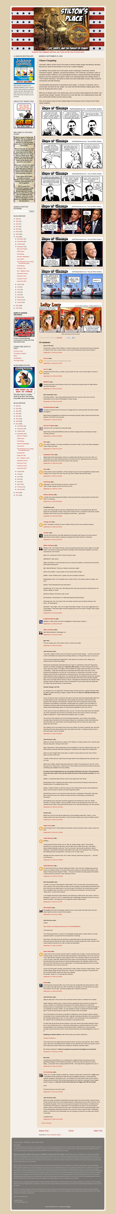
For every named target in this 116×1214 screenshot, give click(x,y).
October (19, 244)
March (19, 297)
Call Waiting (20, 254)
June (18, 289)
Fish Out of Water (48, 425)
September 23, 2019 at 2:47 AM (52, 363)
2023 (17, 226)
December (20, 239)
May (18, 292)
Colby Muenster (48, 838)
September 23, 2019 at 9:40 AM (52, 645)
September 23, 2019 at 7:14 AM (52, 488)
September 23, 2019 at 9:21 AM (52, 623)
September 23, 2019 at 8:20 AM (52, 501)
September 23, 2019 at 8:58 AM (52, 613)
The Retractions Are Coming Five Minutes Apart (25, 262)
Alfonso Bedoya (48, 494)
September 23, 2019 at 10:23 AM (53, 819)
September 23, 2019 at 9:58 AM (52, 733)
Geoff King (46, 482)
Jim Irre (45, 358)
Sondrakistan (17, 358)
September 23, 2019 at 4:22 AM (52, 448)
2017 (17, 308)
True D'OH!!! (20, 259)
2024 (17, 224)
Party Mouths (21, 266)
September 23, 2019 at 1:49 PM (52, 914)
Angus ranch (47, 825)
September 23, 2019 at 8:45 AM (52, 539)
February (20, 300)
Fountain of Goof (22, 278)
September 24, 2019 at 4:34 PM (52, 1066)
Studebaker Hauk (48, 454)
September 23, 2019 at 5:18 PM (52, 976)
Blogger (68, 1206)
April (18, 294)
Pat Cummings (48, 1072)
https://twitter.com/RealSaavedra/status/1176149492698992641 (62, 926)
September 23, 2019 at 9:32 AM (52, 634)
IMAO (15, 356)
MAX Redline (47, 907)
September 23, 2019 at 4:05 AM (52, 436)
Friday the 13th (21, 268)
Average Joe (47, 522)
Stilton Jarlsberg (48, 545)
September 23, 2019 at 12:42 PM (53, 876)
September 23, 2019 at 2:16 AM (52, 352)
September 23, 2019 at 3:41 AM (52, 401)
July (18, 287)
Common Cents (18, 351)
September (20, 246)
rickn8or (46, 532)
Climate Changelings (23, 256)
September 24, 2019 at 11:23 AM (53, 1051)
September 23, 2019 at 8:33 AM (52, 527)
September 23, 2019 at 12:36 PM (53, 860)
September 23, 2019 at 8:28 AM (52, 516)
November (20, 241)
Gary (44, 469)
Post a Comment (46, 1123)
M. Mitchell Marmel (49, 407)
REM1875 (46, 382)
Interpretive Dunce (22, 273)
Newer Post (44, 1131)
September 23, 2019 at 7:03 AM (52, 476)
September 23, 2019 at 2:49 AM (52, 376)
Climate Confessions (49, 1038)
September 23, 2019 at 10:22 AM (53, 807)
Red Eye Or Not (21, 276)
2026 (17, 219)
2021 (17, 231)
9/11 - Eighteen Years (23, 271)
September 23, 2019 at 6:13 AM (52, 463)
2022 (17, 229)
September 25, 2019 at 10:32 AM (53, 1119)
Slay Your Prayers (22, 249)
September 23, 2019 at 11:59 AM (53, 832)
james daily (47, 951)
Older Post (98, 1131)
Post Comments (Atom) (54, 1134)
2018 (17, 305)
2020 (17, 234)
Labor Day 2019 (21, 281)
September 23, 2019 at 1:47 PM (52, 901)
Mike (44, 442)
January (19, 302)
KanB (45, 982)
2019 (17, 236)
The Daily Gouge (18, 360)
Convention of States (20, 353)
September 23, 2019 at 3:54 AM (52, 419)
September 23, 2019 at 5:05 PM (52, 945)
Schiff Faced (20, 251)
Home (71, 1131)
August (19, 284)
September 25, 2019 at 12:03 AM (53, 1092)
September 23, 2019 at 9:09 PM (52, 991)
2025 (17, 221)
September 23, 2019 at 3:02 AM (52, 388)
